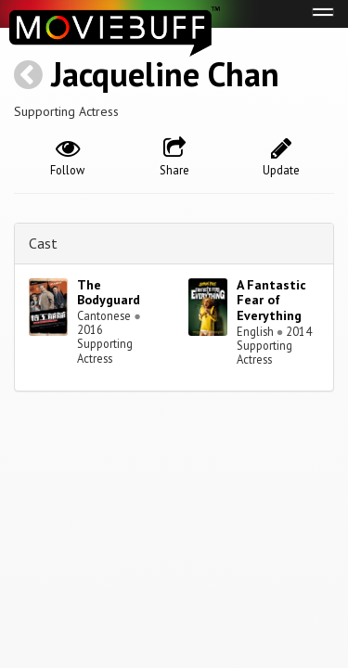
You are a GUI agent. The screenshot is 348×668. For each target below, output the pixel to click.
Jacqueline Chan (165, 74)
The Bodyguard (108, 292)
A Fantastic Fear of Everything (271, 300)
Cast (43, 243)
